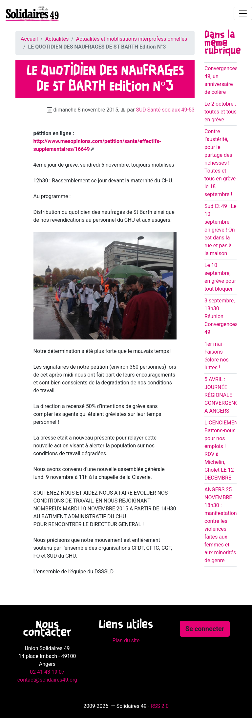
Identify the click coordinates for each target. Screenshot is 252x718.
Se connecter (204, 629)
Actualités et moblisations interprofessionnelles (131, 39)
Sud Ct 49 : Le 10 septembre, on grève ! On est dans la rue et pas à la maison (220, 229)
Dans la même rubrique (222, 43)
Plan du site (125, 640)
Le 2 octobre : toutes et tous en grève (220, 112)
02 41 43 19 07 (47, 672)
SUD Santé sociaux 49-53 (165, 110)
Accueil (29, 39)
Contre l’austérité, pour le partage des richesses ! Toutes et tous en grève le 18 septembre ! (220, 162)
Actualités (57, 39)
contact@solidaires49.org (47, 680)
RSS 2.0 (160, 706)
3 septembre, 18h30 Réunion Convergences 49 (221, 316)
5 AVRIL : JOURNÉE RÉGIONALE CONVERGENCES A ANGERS (224, 395)
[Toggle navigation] (243, 13)
